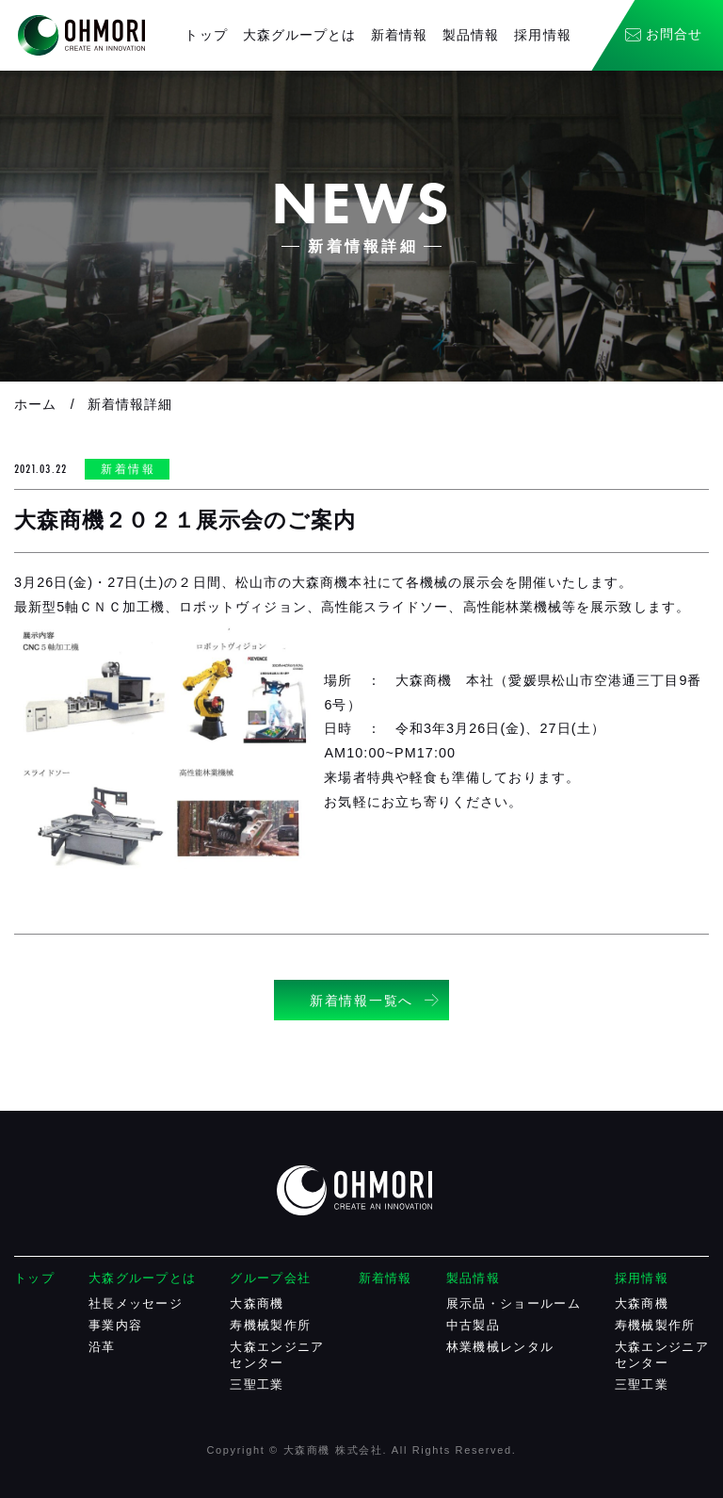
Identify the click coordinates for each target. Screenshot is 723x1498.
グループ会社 (270, 1278)
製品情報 (470, 34)
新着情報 (399, 34)
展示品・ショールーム (513, 1303)
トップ (206, 34)
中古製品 (473, 1325)
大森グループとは (300, 34)
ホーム (35, 404)
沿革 (102, 1347)
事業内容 (115, 1325)
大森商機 (256, 1303)
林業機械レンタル (500, 1347)
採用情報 (542, 34)
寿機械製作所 (270, 1325)
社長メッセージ (135, 1303)
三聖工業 (256, 1384)
